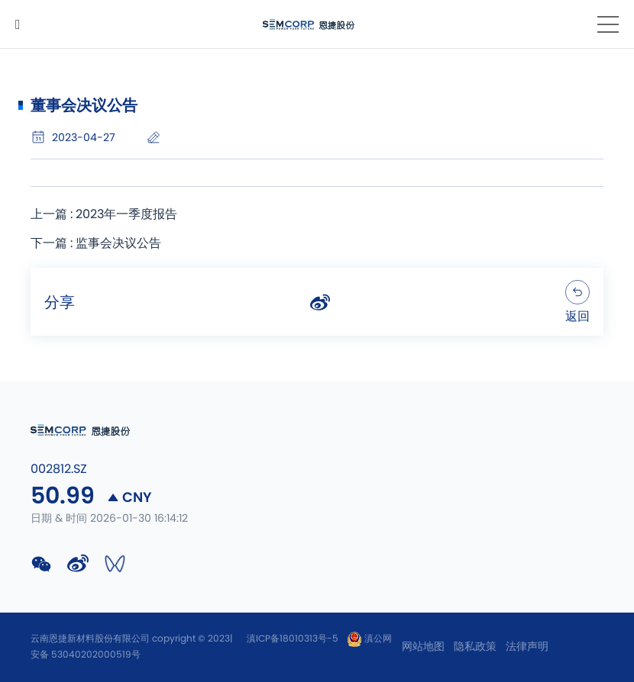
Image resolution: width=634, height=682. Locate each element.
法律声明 (527, 647)
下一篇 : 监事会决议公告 (96, 243)
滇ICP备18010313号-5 (292, 638)
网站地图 (423, 647)
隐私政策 (475, 647)
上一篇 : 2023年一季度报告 (104, 214)
